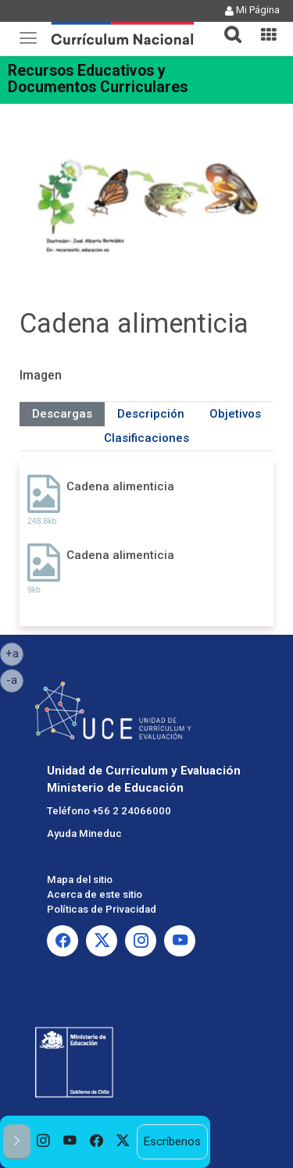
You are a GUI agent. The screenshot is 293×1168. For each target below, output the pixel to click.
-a (14, 679)
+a (14, 653)
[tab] (226, 25)
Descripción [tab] (150, 414)
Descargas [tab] (62, 414)
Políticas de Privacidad (101, 909)
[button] (226, 25)
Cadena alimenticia (120, 486)
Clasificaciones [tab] (146, 438)
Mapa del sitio (80, 879)
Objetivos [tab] (235, 414)
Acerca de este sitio (94, 894)
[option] (43, 1141)
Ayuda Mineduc (84, 833)
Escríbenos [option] (172, 1141)
